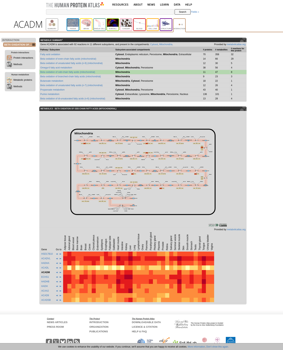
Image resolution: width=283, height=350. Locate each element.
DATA (177, 4)
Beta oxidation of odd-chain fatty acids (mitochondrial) (67, 72)
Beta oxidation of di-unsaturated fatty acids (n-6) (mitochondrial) (72, 98)
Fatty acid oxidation (50, 54)
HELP (188, 4)
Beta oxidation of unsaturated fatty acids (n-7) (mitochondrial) (71, 85)
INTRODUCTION (99, 322)
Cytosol (154, 44)
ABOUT (138, 4)
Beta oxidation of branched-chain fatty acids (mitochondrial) (70, 76)
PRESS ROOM (55, 326)
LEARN (164, 4)
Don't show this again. (217, 346)
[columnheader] (47, 240)
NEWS (151, 4)
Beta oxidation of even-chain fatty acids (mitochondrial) (68, 58)
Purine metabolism (49, 94)
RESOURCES (120, 4)
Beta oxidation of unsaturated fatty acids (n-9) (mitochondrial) (71, 63)
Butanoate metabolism (51, 81)
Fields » (195, 12)
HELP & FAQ (139, 331)
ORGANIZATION (98, 326)
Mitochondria (165, 44)
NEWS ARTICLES (57, 322)
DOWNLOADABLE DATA (146, 322)
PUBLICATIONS (98, 331)
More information (196, 346)
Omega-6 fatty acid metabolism (56, 67)
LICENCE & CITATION (144, 326)
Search (182, 12)
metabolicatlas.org (236, 44)
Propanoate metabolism (52, 89)
